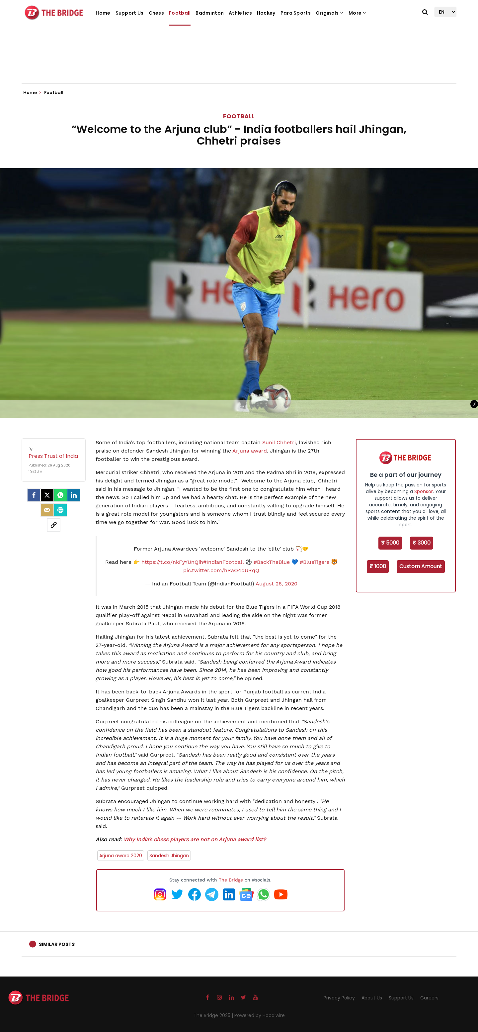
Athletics (240, 13)
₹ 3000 (422, 543)
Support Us (130, 13)
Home (103, 13)
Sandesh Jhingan (169, 855)
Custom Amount (420, 566)
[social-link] (53, 525)
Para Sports (295, 13)
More (357, 13)
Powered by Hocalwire (259, 1015)
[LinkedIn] (73, 495)
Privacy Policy (339, 997)
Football (180, 13)
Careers (429, 997)
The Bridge (231, 879)
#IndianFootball (223, 562)
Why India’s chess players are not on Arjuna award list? (194, 839)
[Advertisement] (239, 63)
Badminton (210, 13)
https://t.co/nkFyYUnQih (172, 562)
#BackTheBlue (272, 562)
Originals (330, 13)
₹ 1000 (377, 566)
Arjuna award (249, 451)
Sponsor (423, 491)
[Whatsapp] (60, 495)
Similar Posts (57, 944)
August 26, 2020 (276, 583)
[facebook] (33, 495)
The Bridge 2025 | (214, 1015)
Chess (156, 13)
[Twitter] (47, 495)
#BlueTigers (314, 562)
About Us (371, 997)
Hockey (266, 13)
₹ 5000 (390, 543)
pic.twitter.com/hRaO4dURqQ (221, 570)
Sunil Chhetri (279, 442)
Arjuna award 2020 (120, 855)
